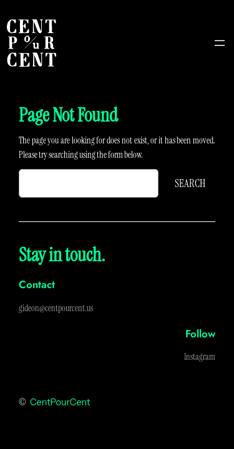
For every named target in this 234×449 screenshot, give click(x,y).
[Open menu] (219, 43)
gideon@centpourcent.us (56, 308)
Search (190, 183)
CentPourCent (60, 402)
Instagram (199, 356)
